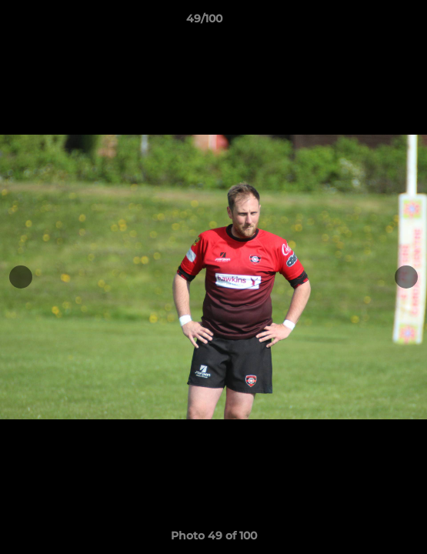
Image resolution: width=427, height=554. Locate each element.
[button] (371, 22)
